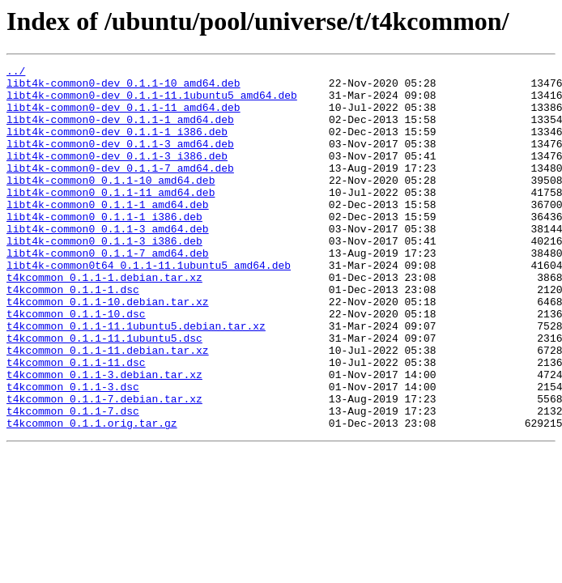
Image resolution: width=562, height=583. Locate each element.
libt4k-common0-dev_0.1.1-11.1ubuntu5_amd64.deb (151, 102)
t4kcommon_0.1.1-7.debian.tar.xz (104, 466)
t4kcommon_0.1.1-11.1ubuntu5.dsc (104, 393)
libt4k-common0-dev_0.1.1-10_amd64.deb (123, 87)
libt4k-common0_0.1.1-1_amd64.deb (107, 233)
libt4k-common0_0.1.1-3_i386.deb (104, 277)
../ (15, 73)
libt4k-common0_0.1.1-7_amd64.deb (107, 291)
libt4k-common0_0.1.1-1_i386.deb (104, 247)
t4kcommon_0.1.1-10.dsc (76, 364)
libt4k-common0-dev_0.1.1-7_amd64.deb (120, 189)
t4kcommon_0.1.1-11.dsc (76, 422)
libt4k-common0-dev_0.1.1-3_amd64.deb (120, 160)
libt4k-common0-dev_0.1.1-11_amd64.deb (123, 116)
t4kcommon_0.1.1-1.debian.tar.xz (104, 320)
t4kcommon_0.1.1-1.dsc (72, 335)
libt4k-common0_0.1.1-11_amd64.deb (110, 218)
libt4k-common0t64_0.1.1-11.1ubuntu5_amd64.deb (148, 306)
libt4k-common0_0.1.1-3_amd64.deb (107, 262)
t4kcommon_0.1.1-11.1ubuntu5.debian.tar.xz (136, 379)
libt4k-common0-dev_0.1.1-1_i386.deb (117, 145)
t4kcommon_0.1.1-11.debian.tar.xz (107, 408)
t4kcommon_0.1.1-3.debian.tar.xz (104, 437)
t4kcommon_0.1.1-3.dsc (72, 452)
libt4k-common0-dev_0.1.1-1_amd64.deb (120, 131)
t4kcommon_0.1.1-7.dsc (72, 481)
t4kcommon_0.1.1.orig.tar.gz (91, 495)
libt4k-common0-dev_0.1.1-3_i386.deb (117, 175)
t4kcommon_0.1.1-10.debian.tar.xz (107, 350)
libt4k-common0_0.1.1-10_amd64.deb (110, 204)
